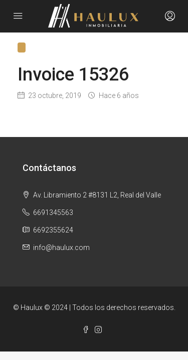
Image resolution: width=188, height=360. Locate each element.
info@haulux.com (61, 248)
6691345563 (53, 212)
